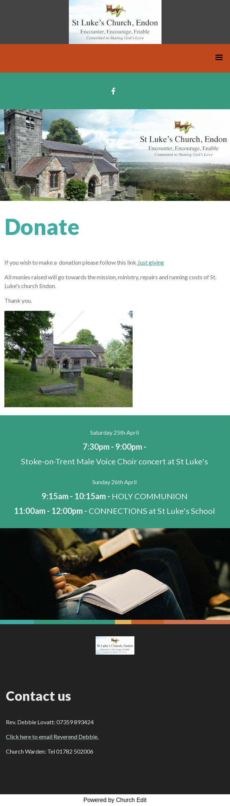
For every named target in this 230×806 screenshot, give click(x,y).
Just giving (150, 262)
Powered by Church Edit (115, 800)
